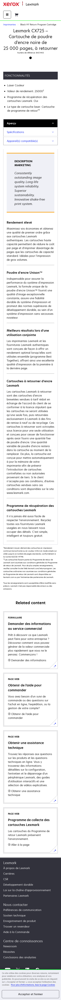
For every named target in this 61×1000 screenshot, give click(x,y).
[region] (30, 984)
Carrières (8, 873)
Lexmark (9, 863)
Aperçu (11, 123)
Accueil (43, 4)
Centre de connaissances (23, 941)
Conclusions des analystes (19, 957)
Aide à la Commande (16, 932)
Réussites (9, 952)
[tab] (30, 123)
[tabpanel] (30, 347)
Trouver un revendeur (16, 926)
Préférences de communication (22, 910)
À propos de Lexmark (16, 868)
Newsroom (10, 946)
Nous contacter (15, 904)
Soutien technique (14, 915)
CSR (5, 879)
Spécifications (15, 132)
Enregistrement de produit (19, 921)
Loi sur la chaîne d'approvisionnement (27, 890)
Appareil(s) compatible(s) (22, 141)
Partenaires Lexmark (16, 895)
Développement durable (18, 884)
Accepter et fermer (30, 994)
